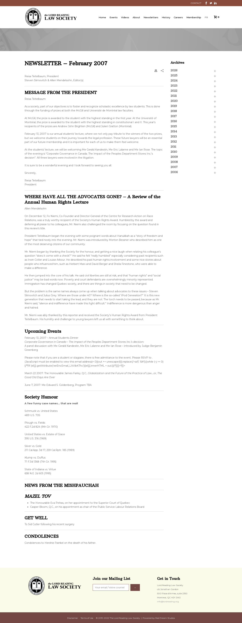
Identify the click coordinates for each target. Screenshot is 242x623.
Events (114, 17)
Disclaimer (72, 618)
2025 (174, 75)
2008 (174, 162)
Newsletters (151, 17)
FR (206, 17)
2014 (174, 131)
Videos (125, 17)
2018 (174, 111)
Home (102, 17)
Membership (193, 17)
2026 (174, 70)
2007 (174, 167)
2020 (174, 101)
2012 (174, 141)
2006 (174, 172)
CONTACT (196, 3)
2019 (174, 106)
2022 (174, 90)
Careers (178, 17)
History (166, 17)
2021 (174, 96)
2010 (174, 151)
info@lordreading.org (168, 601)
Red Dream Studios (165, 618)
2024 (174, 80)
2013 (174, 136)
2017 (174, 116)
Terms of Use (87, 618)
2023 (174, 85)
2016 (174, 121)
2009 (174, 157)
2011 (173, 146)
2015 (174, 126)
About (136, 17)
